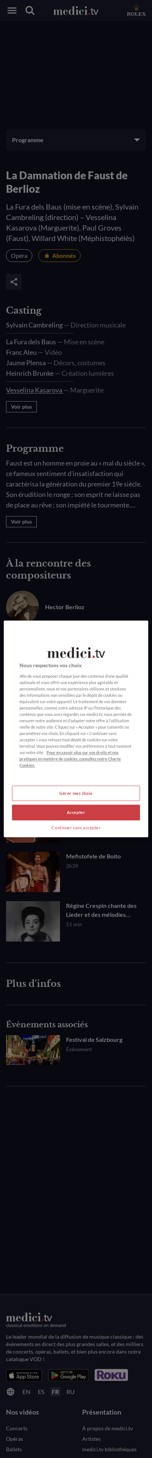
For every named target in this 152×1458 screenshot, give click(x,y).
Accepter (76, 812)
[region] (76, 728)
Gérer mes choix (76, 793)
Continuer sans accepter (75, 828)
